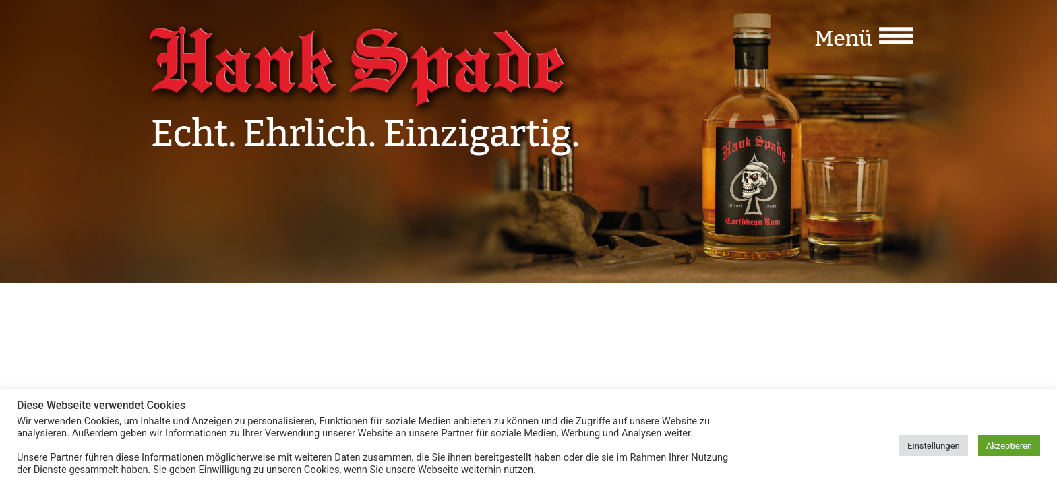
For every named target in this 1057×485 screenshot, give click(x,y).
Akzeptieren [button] (1009, 446)
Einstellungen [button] (933, 446)
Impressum (799, 316)
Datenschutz (868, 316)
